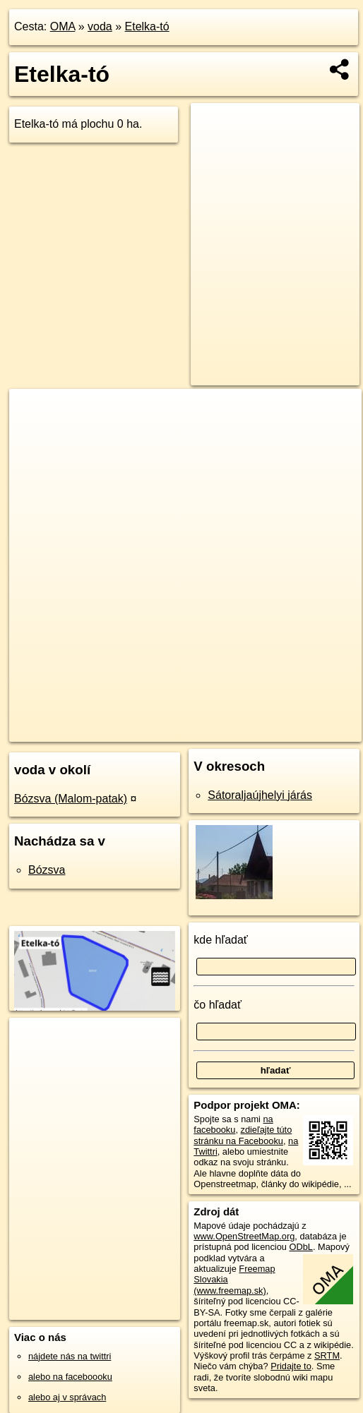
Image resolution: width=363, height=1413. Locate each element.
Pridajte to (290, 1366)
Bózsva (46, 870)
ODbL (301, 1246)
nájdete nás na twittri (69, 1356)
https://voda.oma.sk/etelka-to (303, 730)
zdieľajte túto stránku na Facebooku (243, 1135)
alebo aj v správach (67, 1397)
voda (100, 26)
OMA (63, 26)
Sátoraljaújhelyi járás (260, 795)
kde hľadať (221, 940)
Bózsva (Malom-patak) (70, 799)
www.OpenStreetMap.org (244, 1236)
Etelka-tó (147, 26)
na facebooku (233, 1124)
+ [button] (33, 412)
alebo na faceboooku (70, 1376)
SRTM (327, 1355)
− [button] (33, 434)
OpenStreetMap (129, 730)
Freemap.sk (202, 730)
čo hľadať (218, 1005)
